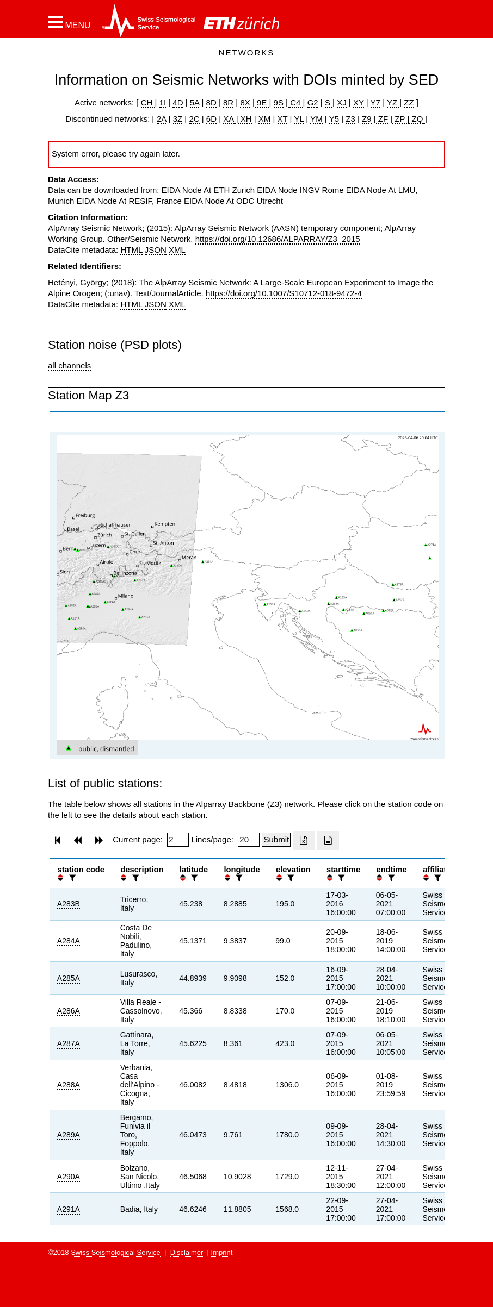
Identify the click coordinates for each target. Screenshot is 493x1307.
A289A (68, 1134)
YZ (393, 102)
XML (177, 249)
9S (279, 102)
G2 (312, 102)
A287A (68, 1043)
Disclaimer (187, 1252)
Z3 (350, 118)
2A (162, 118)
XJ (342, 102)
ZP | (400, 118)
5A (195, 102)
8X (245, 102)
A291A (68, 1209)
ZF (382, 118)
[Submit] (276, 840)
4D (177, 102)
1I (163, 102)
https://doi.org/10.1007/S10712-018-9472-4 (284, 293)
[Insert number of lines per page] (249, 840)
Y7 (375, 102)
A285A (68, 978)
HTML (131, 249)
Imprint (222, 1252)
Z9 (367, 118)
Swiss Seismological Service (116, 1252)
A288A (68, 1084)
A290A (68, 1176)
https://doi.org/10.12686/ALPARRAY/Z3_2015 (277, 238)
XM (264, 118)
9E (262, 102)
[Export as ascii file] (328, 840)
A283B (68, 903)
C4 (295, 102)
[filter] (71, 878)
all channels (69, 365)
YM (316, 118)
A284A (68, 940)
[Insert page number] (178, 840)
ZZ (409, 102)
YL (299, 118)
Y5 (334, 118)
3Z (178, 118)
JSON (156, 249)
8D (211, 102)
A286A (68, 1010)
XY (358, 102)
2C (194, 118)
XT (283, 118)
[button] (69, 22)
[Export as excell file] (304, 840)
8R (228, 102)
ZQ (416, 118)
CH (148, 102)
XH (245, 118)
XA (229, 118)
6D (211, 118)
